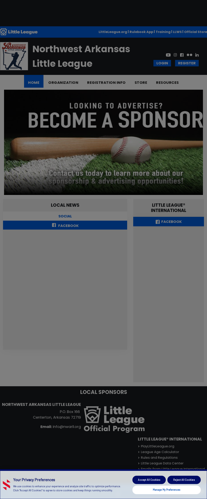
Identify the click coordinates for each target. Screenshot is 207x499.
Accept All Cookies (149, 479)
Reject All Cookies (184, 479)
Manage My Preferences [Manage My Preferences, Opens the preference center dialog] (167, 489)
